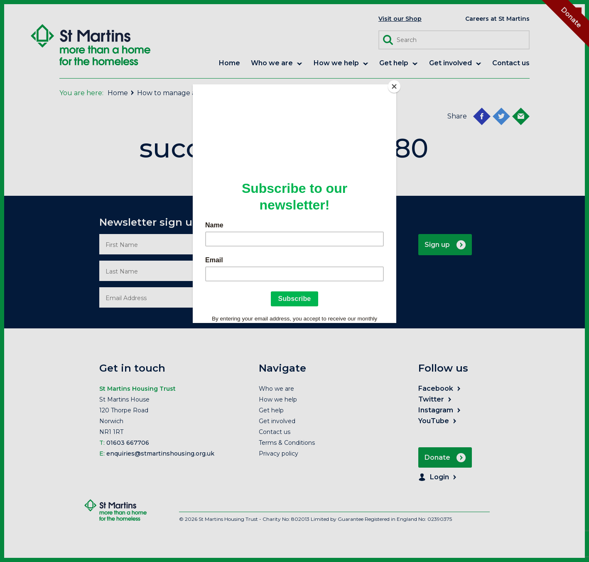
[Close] (394, 86)
